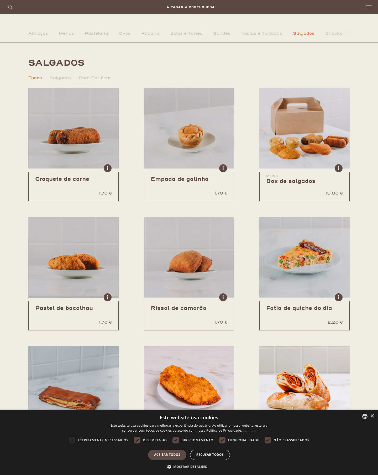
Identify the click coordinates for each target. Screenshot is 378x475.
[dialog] (189, 442)
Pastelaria (96, 33)
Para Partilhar (95, 78)
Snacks (334, 33)
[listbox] (365, 416)
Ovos (124, 33)
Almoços (38, 33)
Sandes (221, 33)
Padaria (150, 33)
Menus (66, 33)
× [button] (372, 416)
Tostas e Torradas (261, 33)
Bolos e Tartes (186, 33)
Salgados (303, 33)
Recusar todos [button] (210, 454)
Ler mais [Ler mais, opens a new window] (249, 430)
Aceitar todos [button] (167, 454)
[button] (189, 466)
